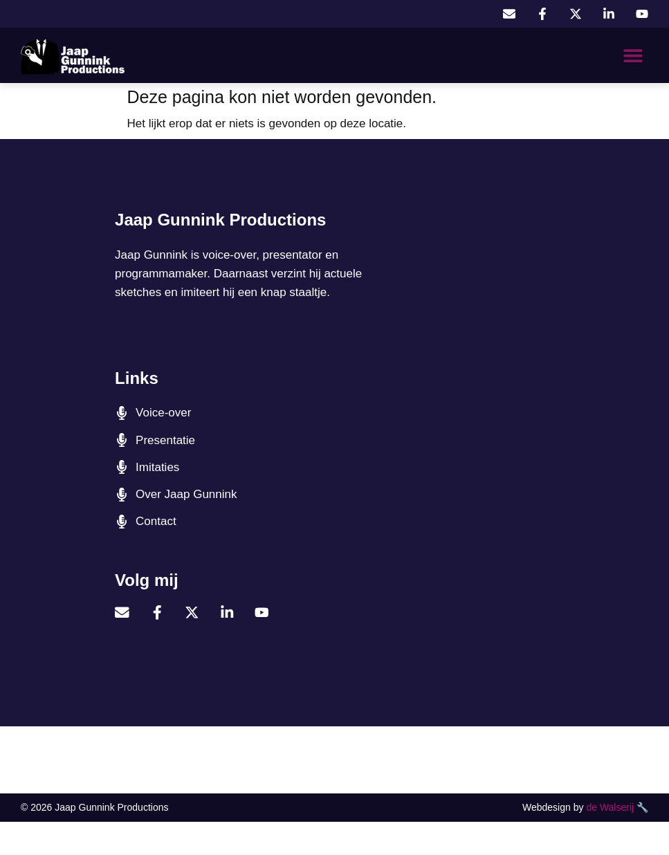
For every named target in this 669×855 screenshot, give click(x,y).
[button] (632, 55)
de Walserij (610, 806)
